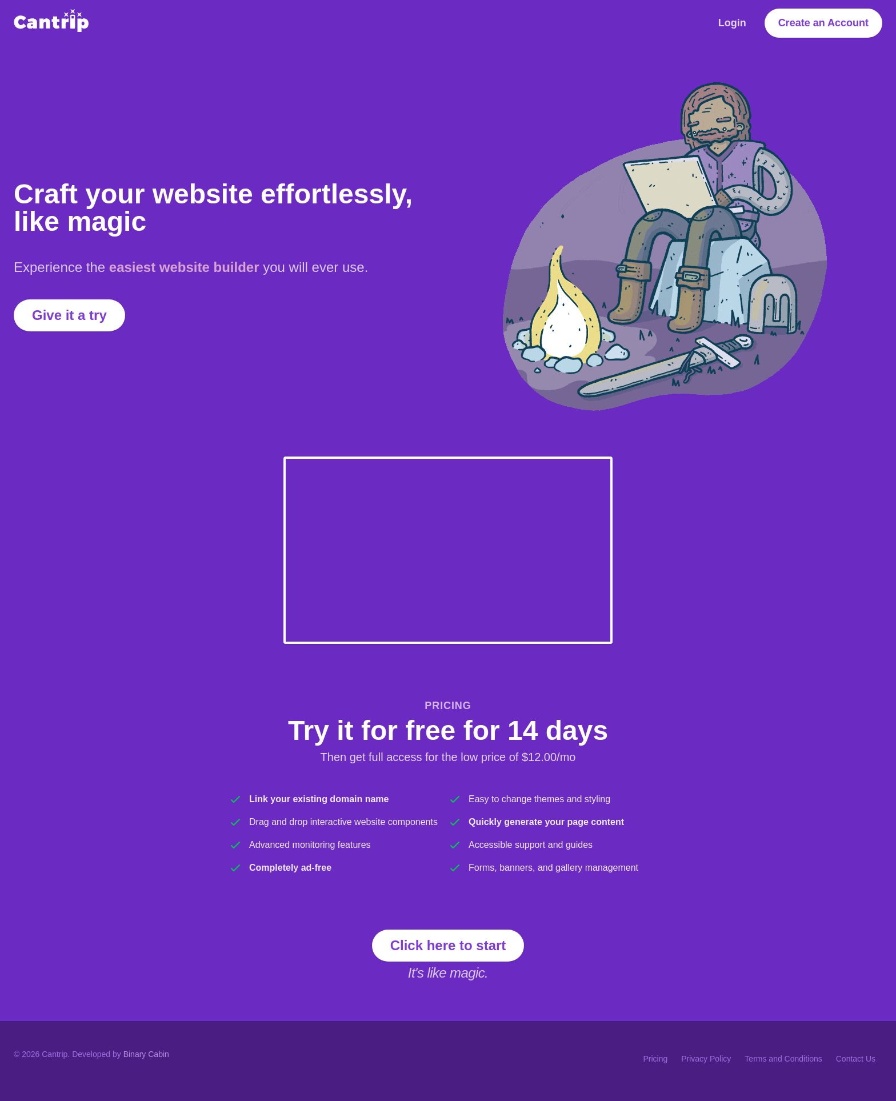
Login (732, 23)
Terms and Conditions (783, 1058)
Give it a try (69, 315)
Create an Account (823, 23)
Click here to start (448, 945)
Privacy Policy (706, 1058)
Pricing (655, 1058)
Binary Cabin (146, 1054)
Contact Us (855, 1058)
